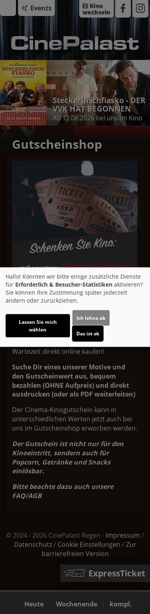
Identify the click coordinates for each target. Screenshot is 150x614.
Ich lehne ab (91, 317)
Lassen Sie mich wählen (38, 325)
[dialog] (75, 307)
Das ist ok (87, 333)
